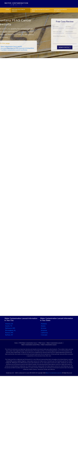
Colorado (44, 335)
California (44, 332)
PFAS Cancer (42, 343)
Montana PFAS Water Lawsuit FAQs (41, 10)
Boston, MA (9, 332)
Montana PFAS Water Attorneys (60, 10)
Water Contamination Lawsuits (54, 343)
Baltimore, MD (10, 328)
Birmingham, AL (10, 330)
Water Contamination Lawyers (49, 344)
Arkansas (44, 330)
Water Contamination (16, 4)
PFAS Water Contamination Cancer (28, 343)
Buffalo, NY (9, 335)
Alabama (44, 324)
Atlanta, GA (9, 324)
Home (7, 9)
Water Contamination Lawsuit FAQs (30, 344)
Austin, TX (8, 326)
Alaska (43, 326)
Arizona (43, 328)
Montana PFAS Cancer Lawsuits (18, 10)
